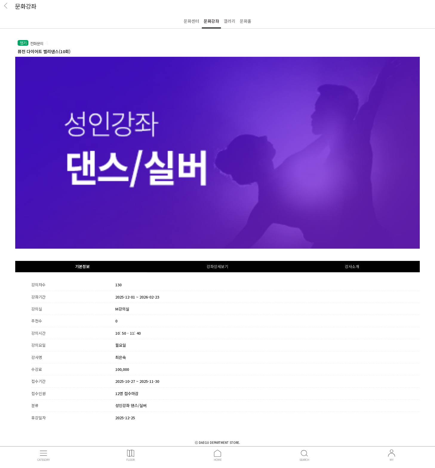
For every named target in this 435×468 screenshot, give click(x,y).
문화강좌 (211, 21)
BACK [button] (7, 7)
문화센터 (191, 21)
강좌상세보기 (217, 266)
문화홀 (245, 21)
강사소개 (352, 266)
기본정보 (82, 266)
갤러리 (229, 21)
